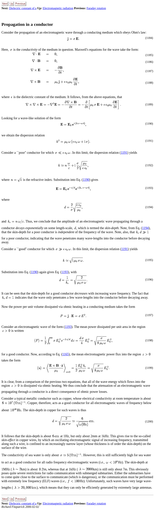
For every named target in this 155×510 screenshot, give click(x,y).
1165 (65, 354)
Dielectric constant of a (22, 8)
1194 (145, 228)
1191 (124, 152)
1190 (86, 180)
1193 (64, 272)
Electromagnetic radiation (58, 8)
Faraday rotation (96, 8)
